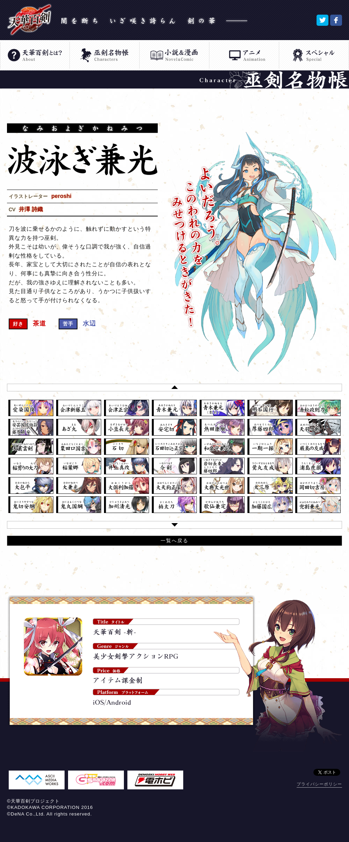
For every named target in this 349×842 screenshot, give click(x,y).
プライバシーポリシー (319, 784)
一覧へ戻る (174, 540)
